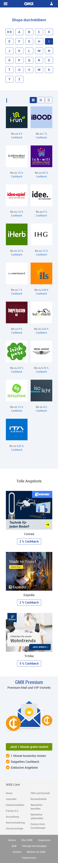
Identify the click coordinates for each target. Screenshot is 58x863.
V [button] (29, 70)
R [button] (39, 60)
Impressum (44, 840)
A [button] (19, 32)
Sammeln (11, 799)
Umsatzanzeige (14, 828)
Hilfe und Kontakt (40, 793)
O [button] (9, 60)
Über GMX (26, 840)
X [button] (49, 70)
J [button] (9, 51)
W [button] (39, 70)
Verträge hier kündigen (34, 846)
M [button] (39, 51)
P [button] (19, 60)
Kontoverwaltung (15, 822)
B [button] (29, 32)
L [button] (29, 51)
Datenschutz (29, 857)
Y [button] (9, 79)
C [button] (39, 32)
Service (12, 840)
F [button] (19, 41)
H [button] (39, 41)
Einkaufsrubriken (15, 805)
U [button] (19, 70)
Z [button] (19, 79)
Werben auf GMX (36, 852)
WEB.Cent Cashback (29, 3)
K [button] (19, 51)
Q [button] (29, 60)
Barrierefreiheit (39, 799)
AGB (14, 846)
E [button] (9, 41)
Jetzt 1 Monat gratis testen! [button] (29, 747)
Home (9, 793)
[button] (33, 100)
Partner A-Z (12, 810)
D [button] (49, 32)
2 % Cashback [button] (29, 541)
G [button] (29, 41)
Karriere (17, 852)
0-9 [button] (9, 32)
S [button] (49, 60)
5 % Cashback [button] (29, 663)
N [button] (49, 51)
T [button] (9, 70)
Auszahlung (12, 816)
